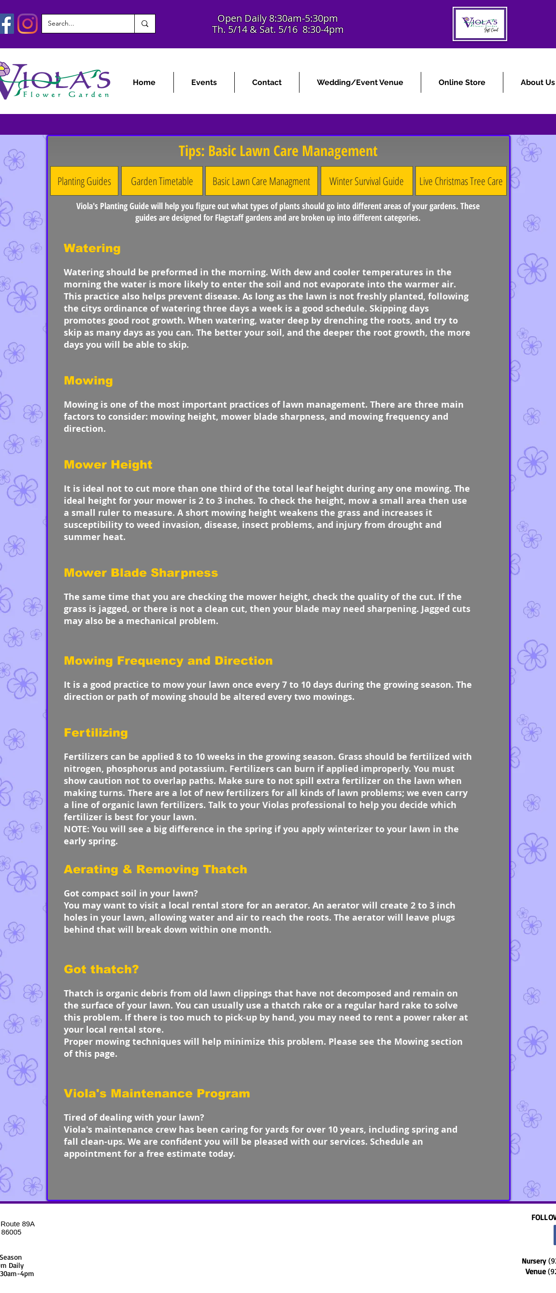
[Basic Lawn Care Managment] (261, 181)
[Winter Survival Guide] (367, 181)
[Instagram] (27, 24)
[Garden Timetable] (162, 181)
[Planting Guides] (84, 181)
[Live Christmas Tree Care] (461, 181)
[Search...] (81, 23)
